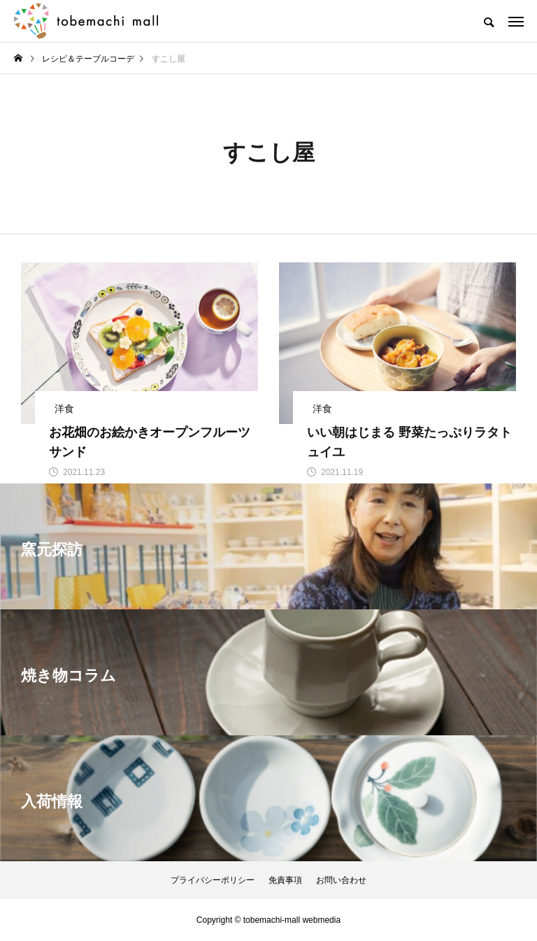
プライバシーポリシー (213, 880)
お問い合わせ (341, 880)
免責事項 (285, 880)
